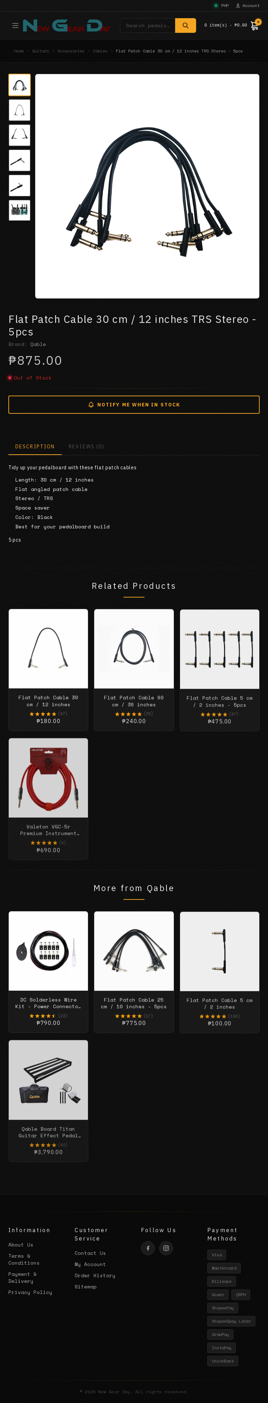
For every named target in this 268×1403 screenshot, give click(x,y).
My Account (90, 1264)
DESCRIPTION (35, 446)
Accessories (71, 51)
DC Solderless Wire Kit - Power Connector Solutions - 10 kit (48, 1013)
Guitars (40, 51)
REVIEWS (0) (86, 446)
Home (19, 51)
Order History (95, 1275)
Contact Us (90, 1253)
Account (248, 5)
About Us (21, 1244)
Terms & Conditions (24, 1259)
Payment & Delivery (22, 1277)
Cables (100, 51)
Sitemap (86, 1286)
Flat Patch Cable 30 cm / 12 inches (48, 708)
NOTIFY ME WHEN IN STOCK (134, 404)
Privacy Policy (30, 1292)
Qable (38, 344)
